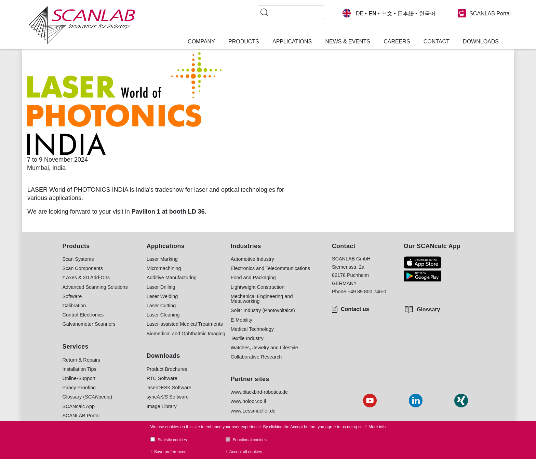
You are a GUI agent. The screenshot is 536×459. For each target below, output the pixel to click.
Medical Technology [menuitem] (252, 329)
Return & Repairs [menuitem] (81, 359)
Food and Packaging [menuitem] (253, 277)
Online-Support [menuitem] (79, 378)
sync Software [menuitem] (168, 396)
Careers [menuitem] (397, 41)
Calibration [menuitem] (74, 305)
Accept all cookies (245, 451)
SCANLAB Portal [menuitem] (81, 415)
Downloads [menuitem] (481, 41)
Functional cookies (250, 439)
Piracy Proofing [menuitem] (79, 387)
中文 (386, 13)
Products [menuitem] (243, 41)
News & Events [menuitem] (347, 41)
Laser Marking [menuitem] (162, 259)
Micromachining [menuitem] (164, 268)
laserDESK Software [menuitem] (169, 387)
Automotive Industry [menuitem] (252, 259)
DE (359, 13)
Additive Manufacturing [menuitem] (172, 277)
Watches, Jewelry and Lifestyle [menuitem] (264, 347)
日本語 (406, 13)
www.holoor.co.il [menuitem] (248, 401)
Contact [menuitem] (437, 41)
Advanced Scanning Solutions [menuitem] (95, 287)
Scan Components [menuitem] (83, 268)
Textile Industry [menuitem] (247, 338)
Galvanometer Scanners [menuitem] (89, 324)
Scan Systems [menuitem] (78, 259)
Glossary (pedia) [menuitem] (87, 396)
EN (372, 13)
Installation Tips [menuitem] (79, 369)
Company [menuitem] (201, 41)
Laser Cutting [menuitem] (161, 305)
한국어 (427, 13)
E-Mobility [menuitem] (241, 320)
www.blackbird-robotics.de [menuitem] (259, 392)
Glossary (428, 309)
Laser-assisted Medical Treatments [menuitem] (185, 324)
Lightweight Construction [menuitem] (258, 287)
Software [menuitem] (72, 296)
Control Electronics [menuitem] (83, 314)
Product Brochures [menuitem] (167, 369)
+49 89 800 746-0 (367, 291)
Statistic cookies (172, 439)
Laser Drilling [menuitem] (161, 287)
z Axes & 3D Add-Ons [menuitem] (86, 277)
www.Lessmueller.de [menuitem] (253, 410)
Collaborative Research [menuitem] (256, 356)
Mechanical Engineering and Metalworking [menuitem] (262, 299)
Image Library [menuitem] (162, 406)
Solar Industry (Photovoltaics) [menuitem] (263, 310)
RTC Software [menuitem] (162, 378)
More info (377, 426)
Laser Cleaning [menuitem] (163, 314)
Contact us (355, 309)
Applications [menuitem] (292, 41)
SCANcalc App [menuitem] (79, 406)
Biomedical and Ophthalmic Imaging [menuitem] (186, 333)
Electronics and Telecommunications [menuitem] (270, 268)
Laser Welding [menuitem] (162, 296)
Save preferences (170, 451)
